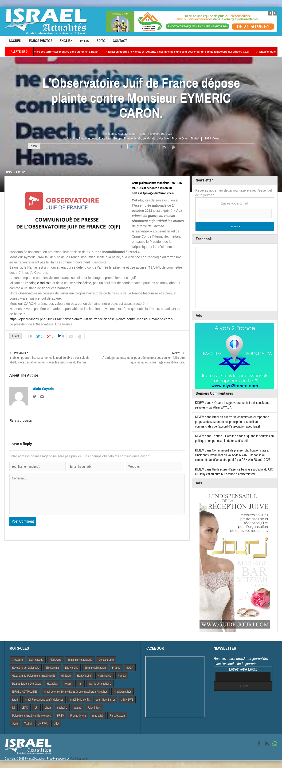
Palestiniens (94, 708)
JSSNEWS (127, 700)
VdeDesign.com (79, 758)
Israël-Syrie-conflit (80, 700)
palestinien (163, 138)
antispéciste (82, 283)
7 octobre (17, 660)
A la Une (72, 138)
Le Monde (149, 138)
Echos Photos (40, 43)
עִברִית (84, 43)
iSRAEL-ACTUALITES (25, 692)
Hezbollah (52, 684)
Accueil (15, 43)
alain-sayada (36, 660)
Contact (120, 43)
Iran (80, 684)
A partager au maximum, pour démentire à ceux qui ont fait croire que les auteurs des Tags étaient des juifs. (141, 358)
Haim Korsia (104, 676)
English (66, 43)
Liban (48, 708)
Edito (101, 43)
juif (13, 708)
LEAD (25, 708)
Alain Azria (55, 660)
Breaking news (88, 138)
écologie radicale (39, 283)
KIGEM (199, 403)
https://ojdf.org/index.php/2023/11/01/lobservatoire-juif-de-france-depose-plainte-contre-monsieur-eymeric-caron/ (91, 319)
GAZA (129, 668)
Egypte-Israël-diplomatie (25, 668)
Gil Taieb (66, 676)
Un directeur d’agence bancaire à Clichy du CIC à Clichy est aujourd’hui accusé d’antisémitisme (234, 471)
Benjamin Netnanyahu (79, 660)
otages (77, 708)
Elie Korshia (71, 668)
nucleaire (62, 708)
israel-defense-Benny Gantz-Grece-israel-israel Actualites (75, 692)
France (128, 138)
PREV (60, 716)
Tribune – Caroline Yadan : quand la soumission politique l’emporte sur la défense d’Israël (234, 438)
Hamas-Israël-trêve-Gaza (26, 684)
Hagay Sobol (84, 676)
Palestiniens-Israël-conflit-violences (31, 716)
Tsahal (195, 138)
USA (56, 724)
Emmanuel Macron (95, 668)
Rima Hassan (117, 716)
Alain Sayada (126, 133)
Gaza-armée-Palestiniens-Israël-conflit (33, 676)
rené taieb (97, 716)
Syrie (15, 724)
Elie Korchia (52, 668)
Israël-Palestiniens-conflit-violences (44, 700)
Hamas (122, 676)
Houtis (67, 684)
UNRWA (42, 724)
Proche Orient (180, 138)
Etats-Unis (105, 138)
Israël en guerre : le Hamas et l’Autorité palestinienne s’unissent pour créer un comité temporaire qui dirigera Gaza (182, 51)
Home (9, 172)
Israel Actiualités (122, 692)
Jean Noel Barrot (105, 700)
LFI (36, 708)
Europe (117, 138)
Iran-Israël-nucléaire (100, 684)
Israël (137, 138)
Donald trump (106, 660)
